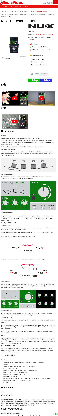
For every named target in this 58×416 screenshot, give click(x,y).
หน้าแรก (5, 6)
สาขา (11, 6)
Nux (10, 16)
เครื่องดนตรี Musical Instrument (25, 11)
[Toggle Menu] (55, 2)
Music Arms (5, 11)
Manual (3, 392)
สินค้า (16, 6)
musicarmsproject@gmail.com (42, 75)
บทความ (27, 6)
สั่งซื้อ (21, 6)
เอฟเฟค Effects (41, 11)
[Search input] (49, 3)
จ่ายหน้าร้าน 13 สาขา (35, 59)
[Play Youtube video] (15, 98)
